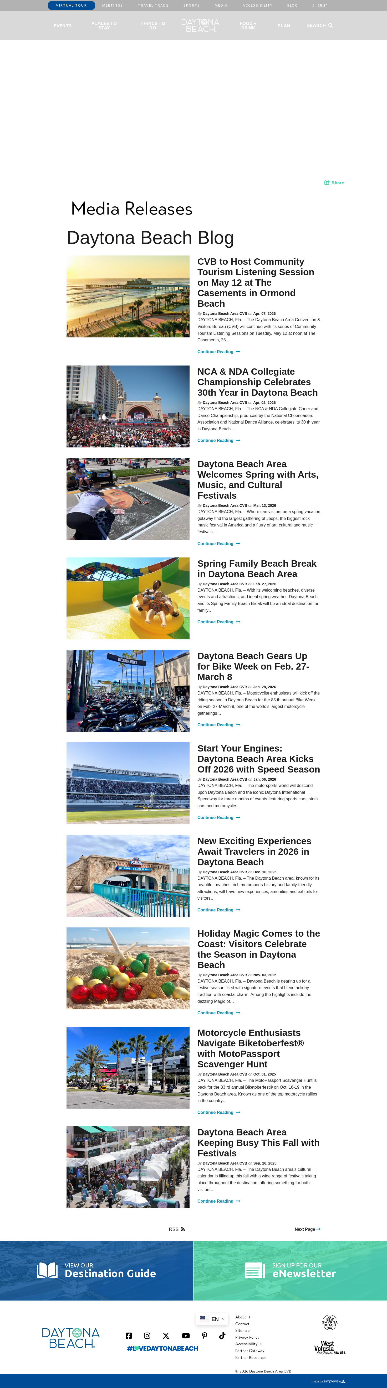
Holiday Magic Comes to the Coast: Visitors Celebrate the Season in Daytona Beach (258, 949)
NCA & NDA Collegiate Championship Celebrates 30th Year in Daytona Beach (257, 382)
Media (221, 5)
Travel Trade (153, 5)
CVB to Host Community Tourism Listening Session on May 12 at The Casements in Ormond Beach (255, 282)
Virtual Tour (71, 5)
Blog (292, 5)
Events (63, 25)
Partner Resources (251, 1357)
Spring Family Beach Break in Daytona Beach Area (257, 568)
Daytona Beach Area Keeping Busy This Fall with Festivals (258, 1142)
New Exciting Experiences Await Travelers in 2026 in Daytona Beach (254, 851)
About (243, 1317)
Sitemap (242, 1330)
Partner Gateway (249, 1350)
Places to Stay (104, 25)
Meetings (112, 5)
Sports (192, 5)
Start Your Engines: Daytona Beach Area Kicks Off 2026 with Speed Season (258, 758)
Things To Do (152, 25)
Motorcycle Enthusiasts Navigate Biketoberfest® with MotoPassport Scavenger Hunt (250, 1048)
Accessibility (258, 5)
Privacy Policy (247, 1337)
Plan (284, 25)
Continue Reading (218, 351)
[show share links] (334, 183)
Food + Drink (248, 25)
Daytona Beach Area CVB (225, 313)
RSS (177, 1229)
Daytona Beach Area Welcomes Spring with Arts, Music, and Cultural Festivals (258, 479)
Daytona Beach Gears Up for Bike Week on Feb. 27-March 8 (253, 666)
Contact (242, 1324)
